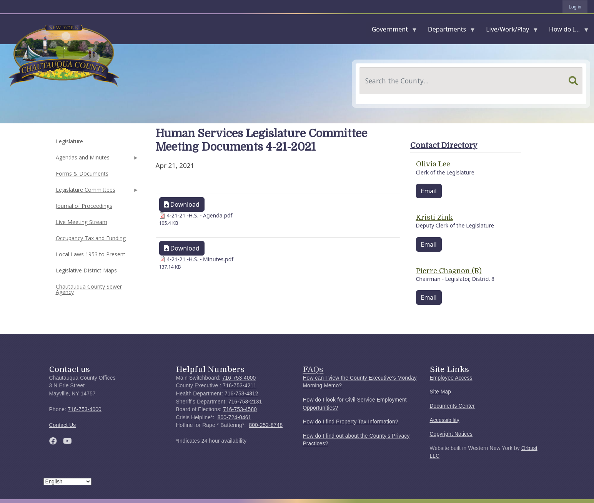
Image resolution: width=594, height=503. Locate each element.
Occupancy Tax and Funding (91, 238)
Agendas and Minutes (96, 160)
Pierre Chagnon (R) (449, 271)
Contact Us (62, 425)
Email (429, 191)
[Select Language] (67, 481)
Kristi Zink (434, 217)
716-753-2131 (245, 402)
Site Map (440, 392)
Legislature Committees (96, 192)
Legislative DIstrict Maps (86, 270)
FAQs (313, 369)
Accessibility (444, 420)
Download (182, 204)
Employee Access (451, 378)
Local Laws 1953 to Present (90, 254)
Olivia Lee (433, 164)
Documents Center (452, 406)
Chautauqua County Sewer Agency (89, 289)
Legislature (69, 141)
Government (391, 31)
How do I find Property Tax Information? (350, 422)
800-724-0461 (234, 417)
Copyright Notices (451, 434)
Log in (575, 7)
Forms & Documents (82, 173)
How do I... (566, 31)
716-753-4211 (239, 385)
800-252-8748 (266, 425)
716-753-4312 (241, 394)
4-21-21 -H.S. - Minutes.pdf (200, 259)
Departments (448, 31)
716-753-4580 (240, 409)
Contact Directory (444, 145)
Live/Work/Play (509, 31)
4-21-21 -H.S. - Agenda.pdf (200, 215)
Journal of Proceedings (84, 205)
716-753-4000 (84, 409)
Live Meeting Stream (81, 222)
